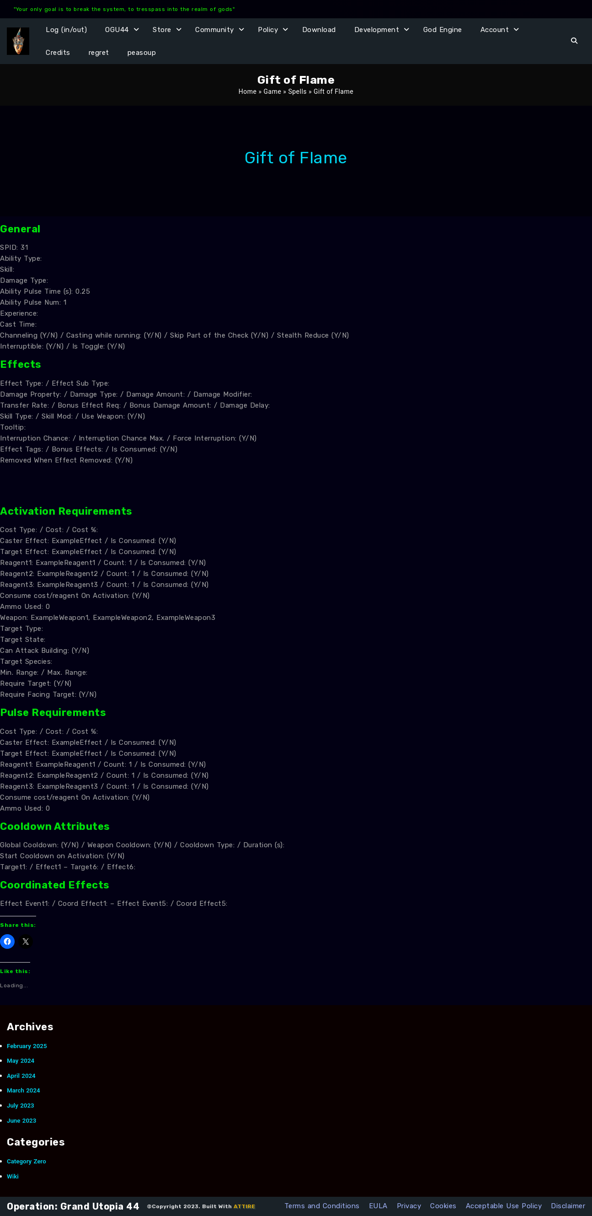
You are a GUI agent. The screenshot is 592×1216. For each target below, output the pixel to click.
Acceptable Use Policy (504, 1206)
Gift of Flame (296, 157)
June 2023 (21, 1120)
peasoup (142, 52)
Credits (58, 52)
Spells (297, 91)
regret (99, 52)
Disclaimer (568, 1206)
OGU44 (117, 30)
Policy (268, 30)
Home (248, 91)
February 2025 (27, 1046)
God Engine (442, 30)
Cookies (443, 1206)
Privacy (409, 1206)
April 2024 (21, 1075)
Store (162, 30)
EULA (378, 1206)
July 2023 (20, 1105)
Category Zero (26, 1161)
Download (319, 30)
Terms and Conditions (322, 1206)
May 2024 (20, 1060)
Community (214, 30)
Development (377, 30)
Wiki (13, 1176)
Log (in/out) (66, 30)
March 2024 (23, 1090)
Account (494, 30)
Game (273, 91)
